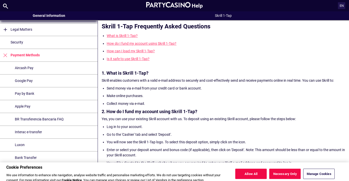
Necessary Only (285, 175)
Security (17, 42)
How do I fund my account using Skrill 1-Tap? (141, 43)
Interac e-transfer (28, 132)
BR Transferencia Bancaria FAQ (39, 119)
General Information (49, 16)
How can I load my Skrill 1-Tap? (131, 51)
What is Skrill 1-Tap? (122, 36)
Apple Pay (22, 106)
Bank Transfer (26, 158)
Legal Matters (16, 29)
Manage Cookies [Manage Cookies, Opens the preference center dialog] (319, 175)
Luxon (20, 145)
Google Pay (24, 81)
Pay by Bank (24, 94)
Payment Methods (20, 55)
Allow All (251, 175)
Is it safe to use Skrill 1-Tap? (128, 59)
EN (342, 6)
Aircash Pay (24, 68)
